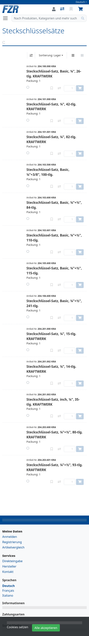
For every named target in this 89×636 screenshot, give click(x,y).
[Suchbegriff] (45, 18)
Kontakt (8, 572)
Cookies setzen (17, 627)
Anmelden (9, 537)
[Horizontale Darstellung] (82, 55)
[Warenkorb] (81, 9)
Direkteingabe (12, 561)
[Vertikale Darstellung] (73, 55)
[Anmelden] (54, 9)
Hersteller (9, 566)
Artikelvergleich (13, 547)
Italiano (7, 595)
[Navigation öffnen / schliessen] (6, 18)
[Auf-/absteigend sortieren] (31, 55)
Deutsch (80, 2)
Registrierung (12, 542)
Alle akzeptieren (45, 628)
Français (8, 590)
